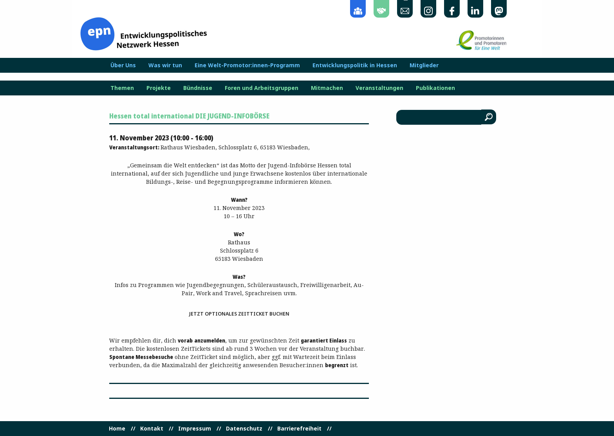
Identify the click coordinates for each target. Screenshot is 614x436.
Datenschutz (244, 428)
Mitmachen (327, 88)
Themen (122, 88)
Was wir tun (165, 65)
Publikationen (435, 88)
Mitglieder (424, 65)
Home (117, 428)
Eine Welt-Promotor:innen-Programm (247, 65)
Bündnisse (197, 88)
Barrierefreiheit (299, 428)
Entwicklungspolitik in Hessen (354, 65)
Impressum (194, 428)
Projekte (158, 88)
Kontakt (151, 428)
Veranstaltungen (379, 88)
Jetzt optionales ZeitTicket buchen (239, 313)
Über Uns (123, 65)
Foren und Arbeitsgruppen (261, 88)
